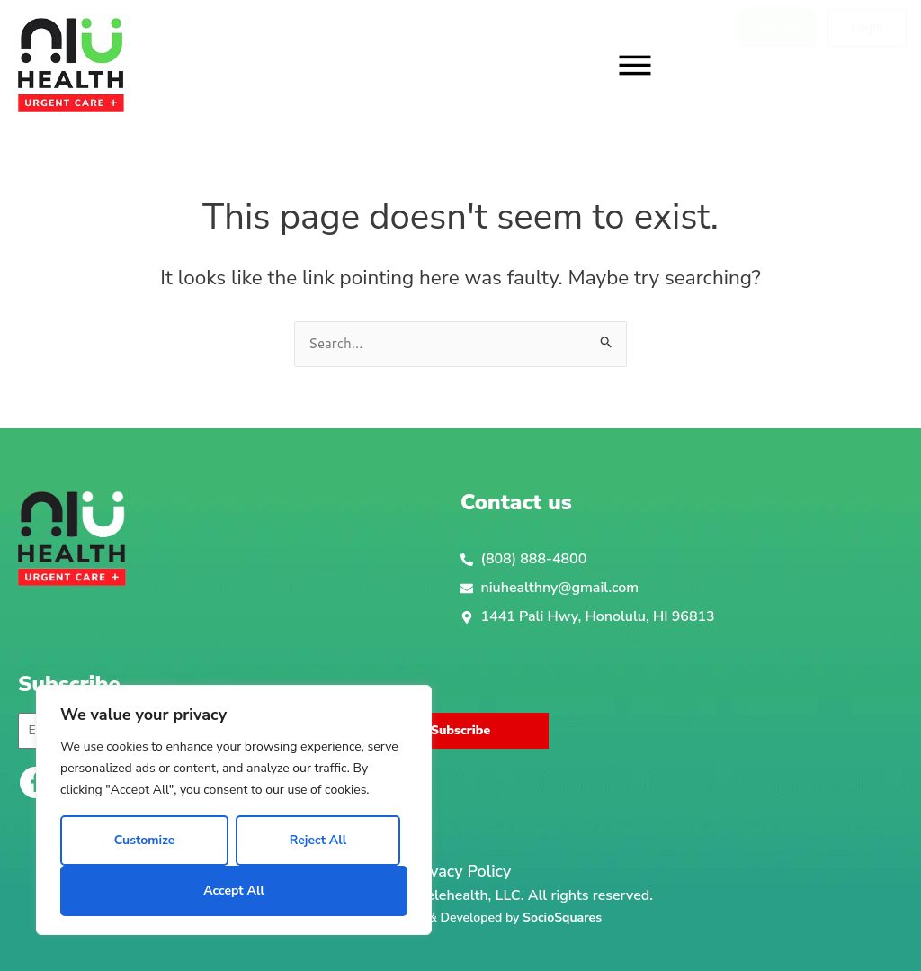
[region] (234, 810)
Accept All (233, 890)
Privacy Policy (461, 871)
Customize (144, 840)
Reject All (318, 840)
